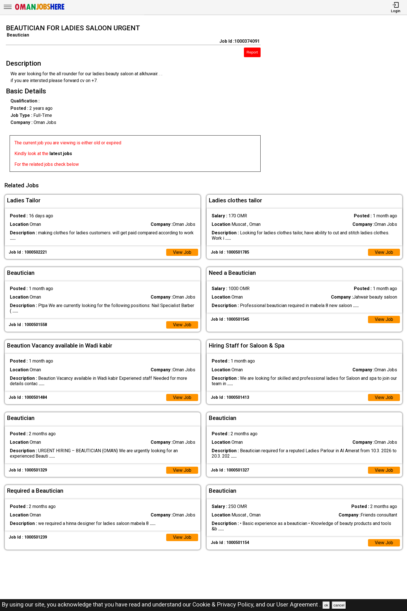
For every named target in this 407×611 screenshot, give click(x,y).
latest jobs (60, 153)
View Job (182, 251)
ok (326, 605)
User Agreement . (298, 604)
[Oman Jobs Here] (39, 9)
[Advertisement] (339, 99)
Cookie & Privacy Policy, (224, 604)
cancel (339, 605)
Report (252, 52)
